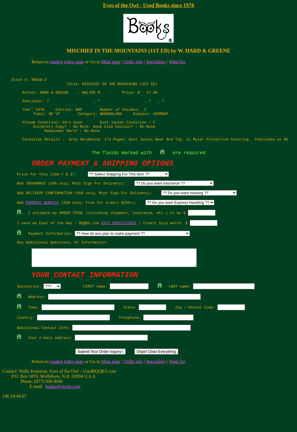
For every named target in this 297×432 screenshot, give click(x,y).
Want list (177, 61)
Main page (111, 61)
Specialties (156, 61)
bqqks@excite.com (62, 417)
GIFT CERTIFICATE (119, 241)
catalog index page (67, 61)
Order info (133, 61)
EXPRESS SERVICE (42, 219)
